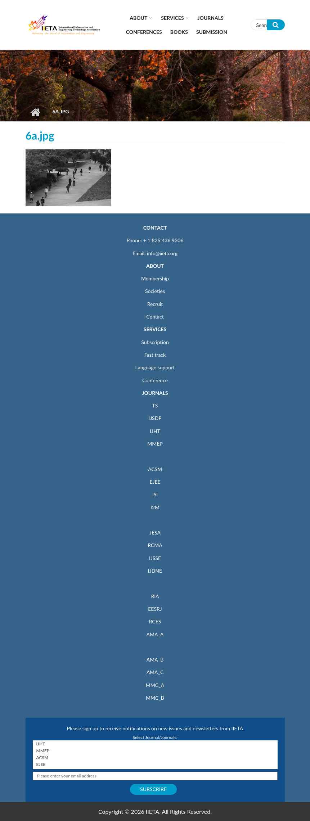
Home (35, 112)
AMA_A (155, 634)
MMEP (155, 444)
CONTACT (155, 228)
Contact (155, 316)
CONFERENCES (144, 32)
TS (155, 405)
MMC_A (155, 685)
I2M (155, 507)
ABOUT (155, 266)
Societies (155, 291)
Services (172, 18)
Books (179, 32)
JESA (155, 532)
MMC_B (155, 698)
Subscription (155, 342)
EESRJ (155, 609)
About (138, 18)
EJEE (154, 482)
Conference (155, 380)
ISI (155, 494)
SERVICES (155, 329)
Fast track (155, 355)
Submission (211, 32)
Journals (211, 18)
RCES (155, 621)
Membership (155, 278)
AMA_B (155, 660)
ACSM (155, 469)
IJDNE (155, 571)
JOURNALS (155, 393)
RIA (155, 596)
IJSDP (154, 418)
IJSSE (155, 558)
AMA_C (155, 672)
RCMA (155, 545)
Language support (155, 367)
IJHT (155, 431)
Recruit (155, 304)
